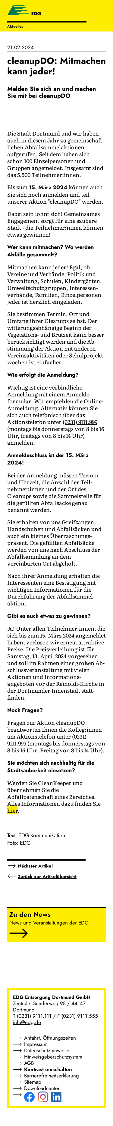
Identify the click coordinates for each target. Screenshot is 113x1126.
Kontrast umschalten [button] (48, 1069)
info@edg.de (27, 1022)
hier (12, 810)
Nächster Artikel (35, 866)
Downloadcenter (42, 1088)
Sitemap (32, 1082)
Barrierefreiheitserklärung (51, 1075)
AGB (29, 1063)
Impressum (36, 1044)
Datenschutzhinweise (46, 1050)
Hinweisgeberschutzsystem (53, 1056)
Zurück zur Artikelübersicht (47, 876)
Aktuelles (15, 26)
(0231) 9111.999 (80, 422)
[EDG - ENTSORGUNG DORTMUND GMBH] (24, 11)
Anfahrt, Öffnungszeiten (50, 1037)
